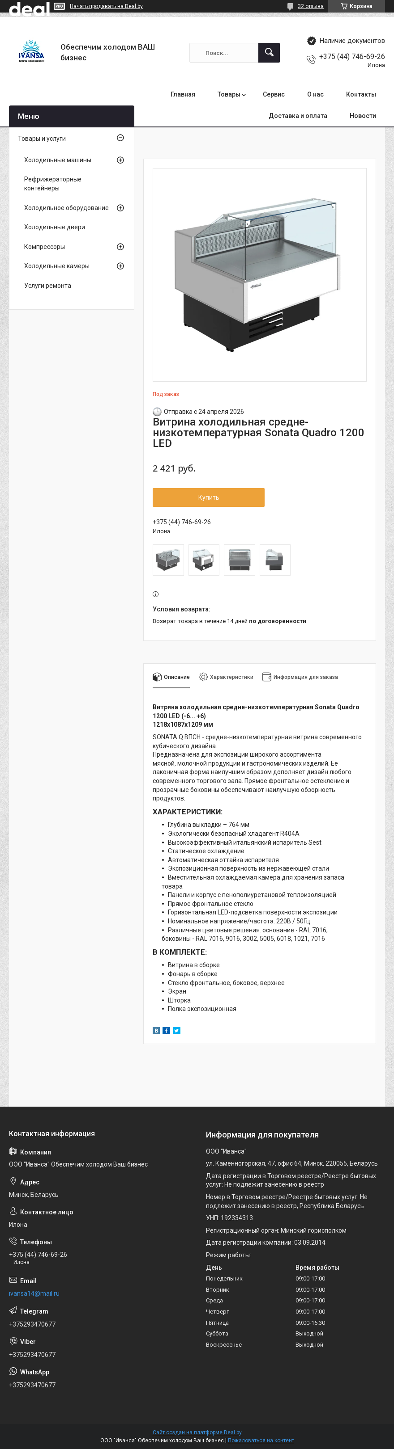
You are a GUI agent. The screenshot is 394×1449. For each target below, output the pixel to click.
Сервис (274, 94)
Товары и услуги (42, 138)
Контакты (361, 94)
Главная (183, 94)
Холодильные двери (54, 227)
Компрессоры (44, 246)
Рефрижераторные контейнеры (52, 184)
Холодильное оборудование (66, 207)
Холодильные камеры (57, 266)
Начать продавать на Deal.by (106, 6)
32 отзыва (311, 6)
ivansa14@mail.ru (34, 1293)
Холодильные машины (57, 160)
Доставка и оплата (298, 115)
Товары (229, 94)
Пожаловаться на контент (261, 1440)
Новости (363, 115)
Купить (208, 497)
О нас (315, 94)
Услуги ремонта (47, 285)
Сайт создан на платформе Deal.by (197, 1432)
